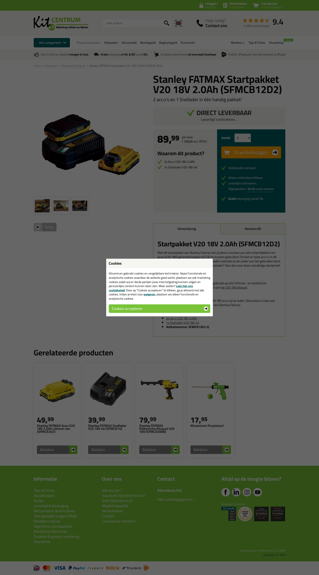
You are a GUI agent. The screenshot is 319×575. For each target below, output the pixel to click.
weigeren (149, 294)
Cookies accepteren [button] (127, 308)
